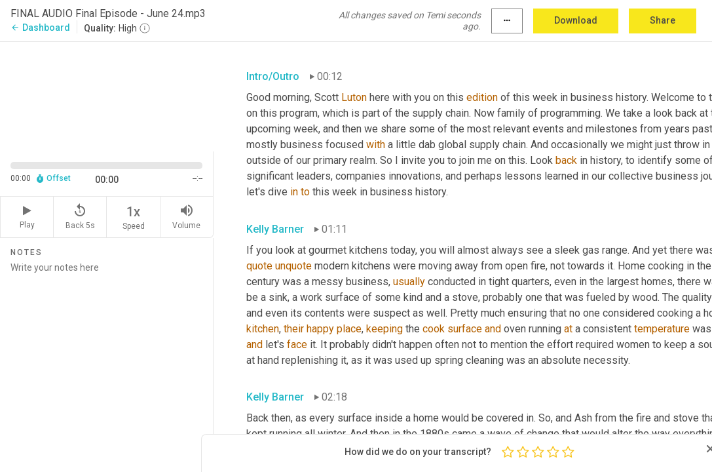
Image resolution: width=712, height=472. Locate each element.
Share (662, 20)
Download (575, 20)
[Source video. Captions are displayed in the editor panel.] (107, 95)
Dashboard (40, 27)
